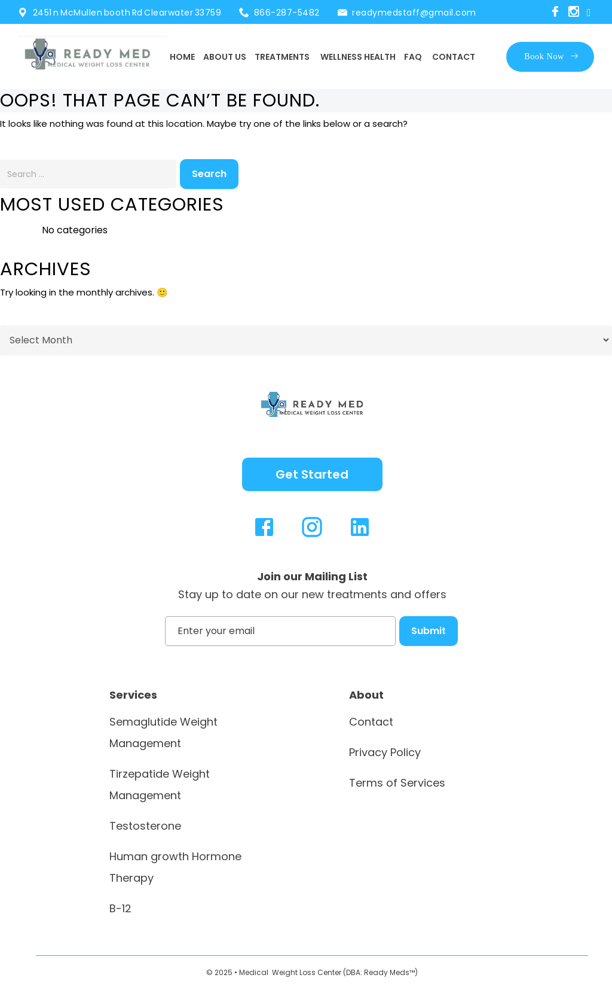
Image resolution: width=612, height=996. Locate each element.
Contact (453, 57)
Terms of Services (397, 782)
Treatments (282, 57)
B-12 (120, 908)
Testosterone (145, 825)
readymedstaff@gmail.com (414, 13)
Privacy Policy (385, 752)
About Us (224, 57)
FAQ (413, 57)
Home (182, 57)
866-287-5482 (287, 13)
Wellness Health (358, 57)
